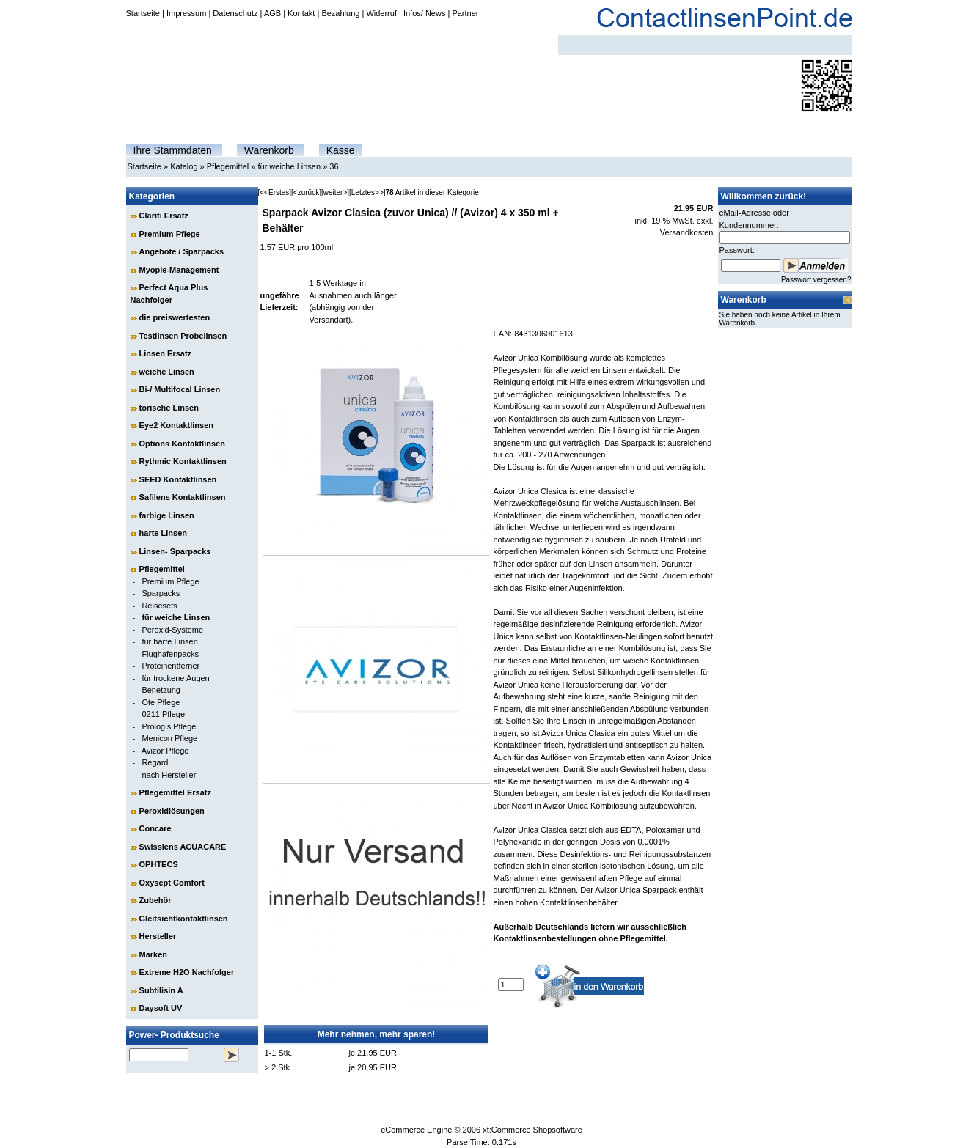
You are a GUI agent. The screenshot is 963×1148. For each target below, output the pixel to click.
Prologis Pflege (169, 726)
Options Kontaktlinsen (182, 443)
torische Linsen (169, 407)
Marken (153, 954)
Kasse (340, 150)
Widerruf (381, 13)
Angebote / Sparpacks (181, 251)
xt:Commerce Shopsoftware (532, 1129)
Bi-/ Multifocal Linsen (180, 389)
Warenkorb (269, 150)
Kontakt (301, 13)
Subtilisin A (161, 990)
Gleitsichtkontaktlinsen (183, 918)
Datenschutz (235, 13)
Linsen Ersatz (165, 353)
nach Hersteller (169, 774)
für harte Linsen (169, 641)
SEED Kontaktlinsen (178, 479)
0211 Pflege (163, 714)
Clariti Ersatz (163, 215)
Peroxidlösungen (172, 810)
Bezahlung (340, 13)
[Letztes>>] (367, 192)
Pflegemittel (228, 166)
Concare (155, 828)
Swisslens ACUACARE (183, 846)
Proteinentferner (170, 665)
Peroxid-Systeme (172, 629)
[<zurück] (306, 192)
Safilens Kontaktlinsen (182, 497)
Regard (155, 762)
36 (333, 166)
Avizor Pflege (165, 750)
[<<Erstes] (275, 192)
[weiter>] (335, 192)
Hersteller (158, 936)
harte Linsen (163, 533)
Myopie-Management (179, 269)
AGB (272, 13)
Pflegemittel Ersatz (175, 792)
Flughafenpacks (170, 654)
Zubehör (155, 900)
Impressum (186, 13)
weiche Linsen (166, 371)
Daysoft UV (161, 1008)
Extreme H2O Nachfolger (187, 972)
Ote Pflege (161, 702)
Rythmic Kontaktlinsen (183, 461)
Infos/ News (424, 13)
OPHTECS (158, 864)
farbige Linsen (166, 515)
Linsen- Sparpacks (175, 551)
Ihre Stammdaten (172, 150)
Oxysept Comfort (172, 882)
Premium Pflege (169, 233)
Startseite (143, 13)
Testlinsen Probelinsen (183, 335)
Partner (465, 13)
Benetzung (161, 689)
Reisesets (159, 605)
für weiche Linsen (289, 166)
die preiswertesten (174, 317)
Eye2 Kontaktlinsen (176, 425)
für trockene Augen (175, 678)
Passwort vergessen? (816, 280)
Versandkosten (687, 232)
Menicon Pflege (169, 738)
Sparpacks (161, 593)
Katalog (183, 166)
